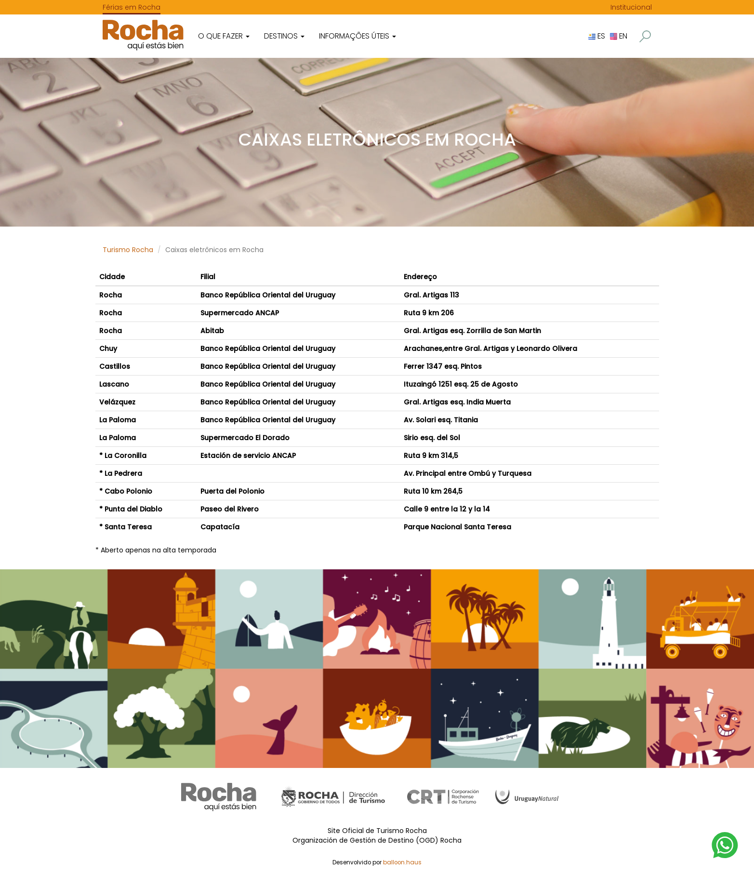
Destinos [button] (284, 36)
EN (618, 36)
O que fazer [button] (224, 36)
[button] (645, 36)
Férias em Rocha (131, 7)
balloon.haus (402, 862)
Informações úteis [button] (357, 36)
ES (596, 36)
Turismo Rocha (128, 250)
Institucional (631, 7)
